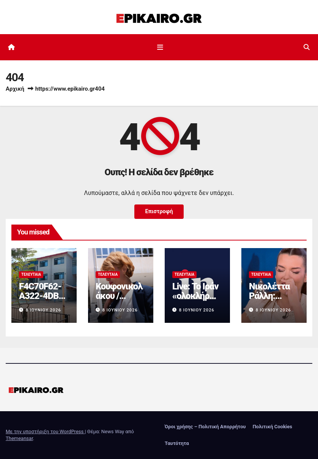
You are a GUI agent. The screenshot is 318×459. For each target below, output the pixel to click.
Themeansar (19, 438)
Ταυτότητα (177, 443)
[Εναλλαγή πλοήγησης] (160, 47)
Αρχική (15, 88)
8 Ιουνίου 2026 (43, 310)
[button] (307, 47)
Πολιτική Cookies (272, 426)
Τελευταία (31, 274)
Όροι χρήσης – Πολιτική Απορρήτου (205, 426)
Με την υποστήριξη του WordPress (45, 431)
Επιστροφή (159, 211)
